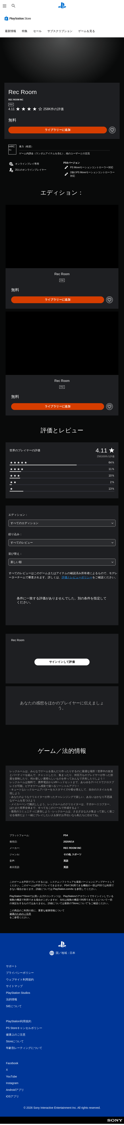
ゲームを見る (86, 31)
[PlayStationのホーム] (62, 5)
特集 (24, 31)
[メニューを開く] (4, 6)
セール (37, 31)
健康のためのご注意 (20, 913)
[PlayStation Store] (18, 18)
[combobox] (62, 523)
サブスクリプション (59, 31)
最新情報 (10, 31)
